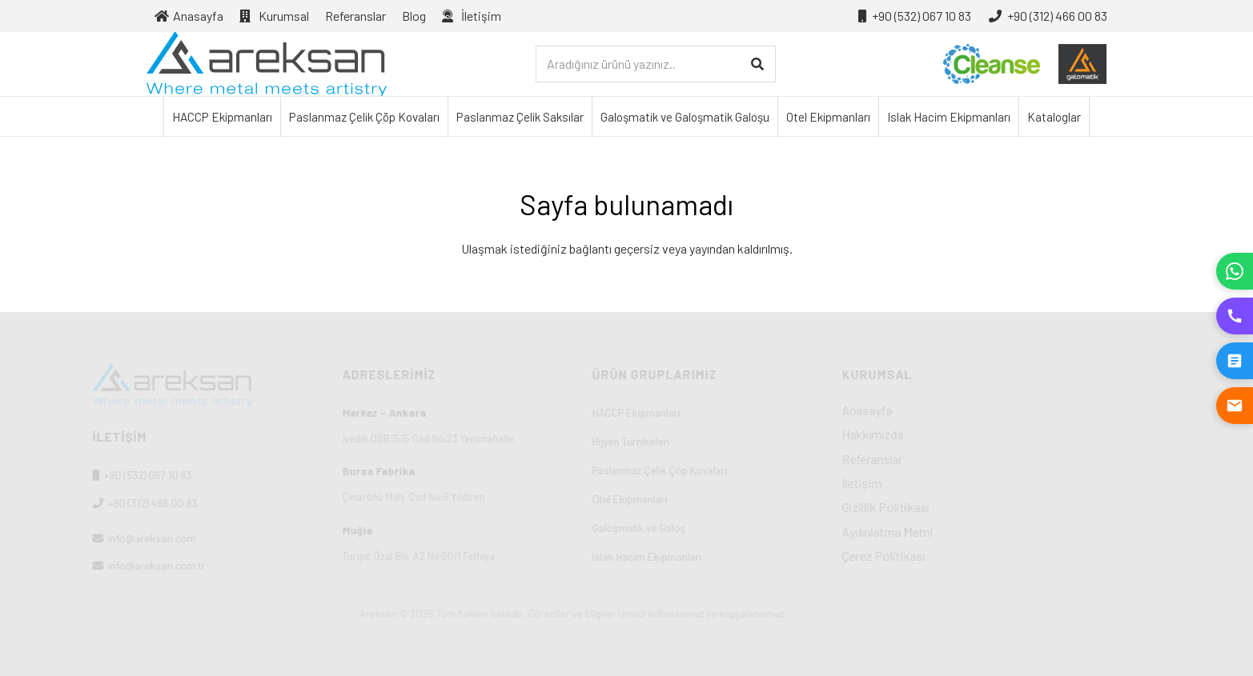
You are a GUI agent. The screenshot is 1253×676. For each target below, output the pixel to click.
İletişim (916, 482)
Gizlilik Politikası (939, 506)
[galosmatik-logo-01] (1082, 64)
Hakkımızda (927, 434)
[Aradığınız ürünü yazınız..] (656, 64)
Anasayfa (921, 410)
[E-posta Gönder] (1234, 405)
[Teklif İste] (1234, 360)
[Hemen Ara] (1234, 316)
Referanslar (926, 458)
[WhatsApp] (1234, 271)
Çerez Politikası (937, 555)
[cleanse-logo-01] (991, 64)
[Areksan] (267, 64)
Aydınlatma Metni (941, 531)
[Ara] (757, 64)
